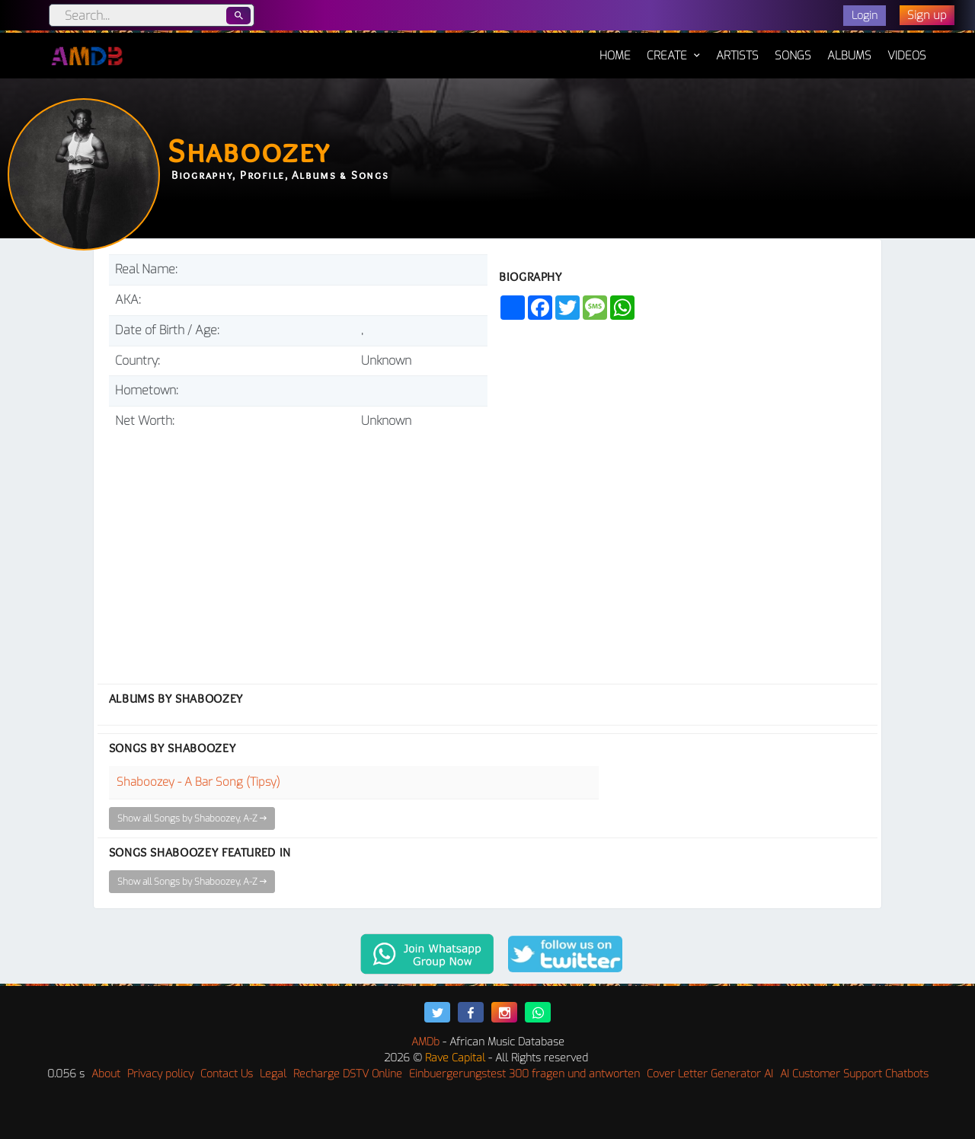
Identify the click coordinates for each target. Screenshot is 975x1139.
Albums (849, 55)
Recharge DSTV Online (347, 1074)
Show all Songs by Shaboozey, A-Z (192, 818)
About (105, 1074)
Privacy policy (160, 1074)
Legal (273, 1074)
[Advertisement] (298, 550)
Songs (793, 55)
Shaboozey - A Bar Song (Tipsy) (198, 782)
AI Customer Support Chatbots (854, 1074)
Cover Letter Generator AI (710, 1074)
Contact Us (226, 1074)
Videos (906, 55)
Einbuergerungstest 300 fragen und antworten (524, 1074)
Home (615, 48)
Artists (737, 55)
